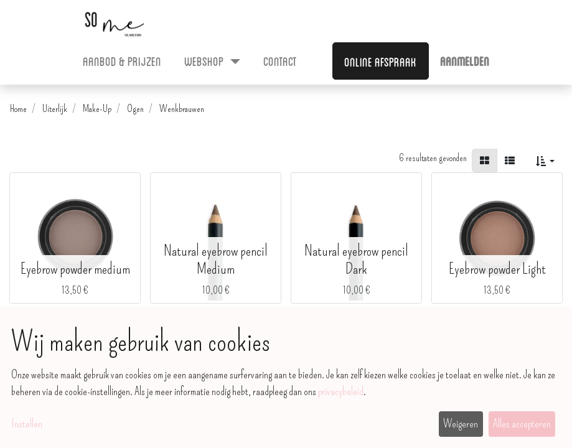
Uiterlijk (54, 108)
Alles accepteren (522, 424)
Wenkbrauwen (181, 108)
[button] (545, 160)
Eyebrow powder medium (75, 269)
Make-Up (97, 108)
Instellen (26, 424)
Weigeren (460, 424)
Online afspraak (380, 61)
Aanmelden (464, 60)
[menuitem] (122, 60)
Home (18, 108)
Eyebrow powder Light (497, 269)
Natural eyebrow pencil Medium (216, 260)
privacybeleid (340, 391)
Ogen (135, 108)
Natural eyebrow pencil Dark (356, 260)
